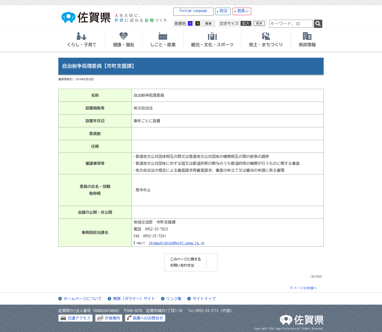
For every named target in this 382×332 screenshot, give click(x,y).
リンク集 (174, 299)
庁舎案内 (112, 318)
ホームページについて (83, 299)
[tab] (81, 40)
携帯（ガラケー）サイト (134, 299)
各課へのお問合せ (148, 318)
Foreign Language (193, 10)
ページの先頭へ (305, 288)
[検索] (318, 24)
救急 (243, 11)
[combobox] (291, 23)
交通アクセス (79, 318)
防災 (224, 11)
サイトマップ (204, 299)
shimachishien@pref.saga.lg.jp (176, 243)
